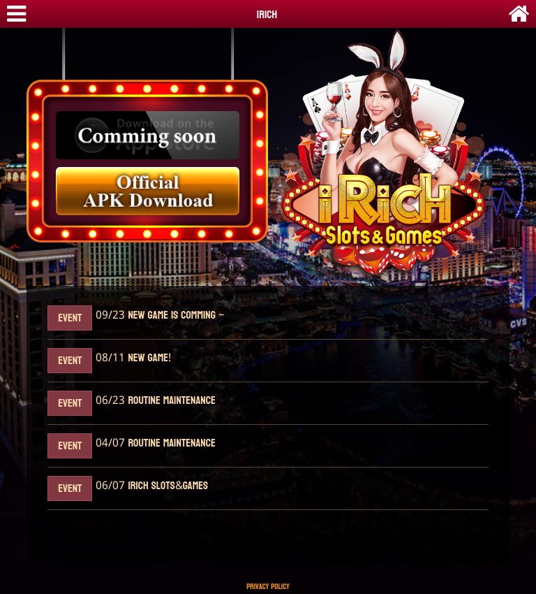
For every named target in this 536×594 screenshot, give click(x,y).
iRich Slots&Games (166, 486)
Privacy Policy (268, 587)
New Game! (148, 358)
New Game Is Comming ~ (175, 315)
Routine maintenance (170, 400)
